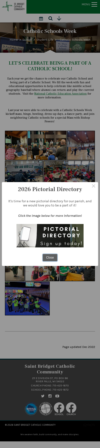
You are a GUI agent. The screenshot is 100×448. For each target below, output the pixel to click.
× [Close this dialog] (93, 186)
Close (50, 257)
